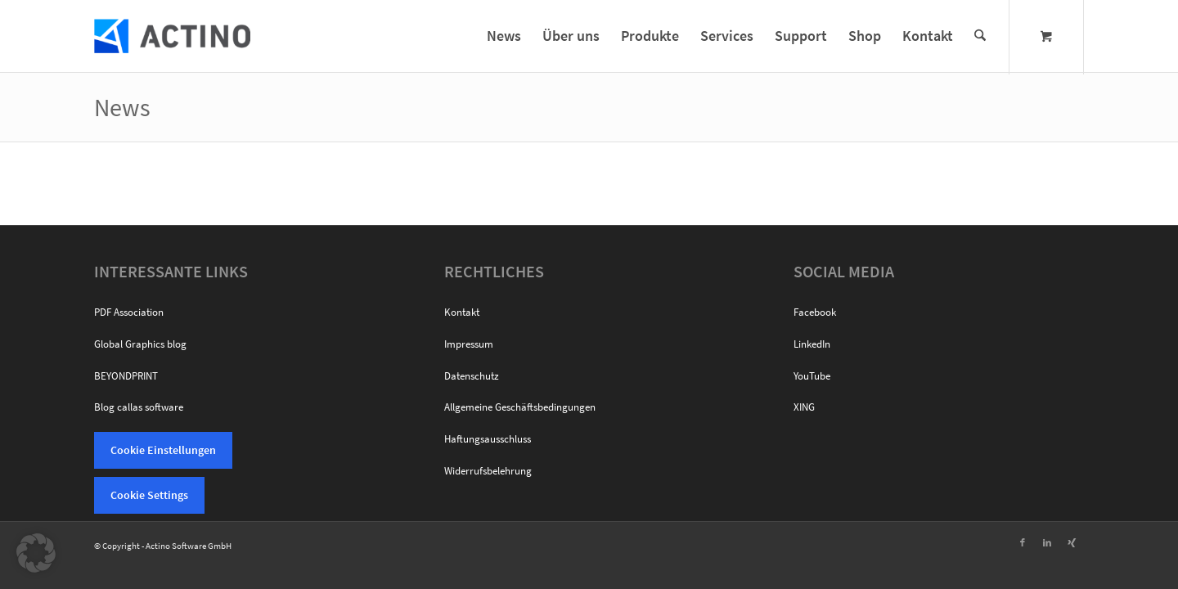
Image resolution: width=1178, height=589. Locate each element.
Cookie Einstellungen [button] (163, 450)
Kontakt (461, 312)
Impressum (468, 344)
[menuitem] (504, 36)
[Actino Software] (172, 36)
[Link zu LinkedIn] (1047, 542)
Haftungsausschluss (487, 439)
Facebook (815, 312)
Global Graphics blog (140, 344)
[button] (36, 553)
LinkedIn (812, 344)
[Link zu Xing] (1071, 542)
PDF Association (129, 312)
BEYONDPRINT (126, 376)
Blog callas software (138, 407)
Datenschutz (471, 376)
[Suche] (980, 36)
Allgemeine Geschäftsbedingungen (520, 407)
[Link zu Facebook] (1022, 542)
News (122, 107)
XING (804, 407)
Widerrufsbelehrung (488, 471)
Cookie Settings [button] (149, 495)
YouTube (812, 376)
